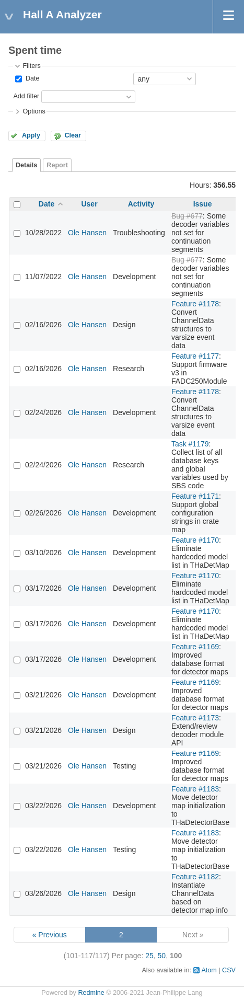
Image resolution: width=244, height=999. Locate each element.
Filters (31, 66)
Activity (141, 204)
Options (33, 111)
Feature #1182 (195, 876)
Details (26, 165)
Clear (72, 135)
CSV (229, 970)
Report (57, 165)
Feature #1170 (195, 540)
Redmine (91, 992)
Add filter (26, 96)
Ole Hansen (87, 232)
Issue (202, 204)
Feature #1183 (195, 789)
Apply (31, 135)
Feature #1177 (195, 356)
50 (162, 955)
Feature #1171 (195, 496)
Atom (208, 970)
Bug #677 (187, 216)
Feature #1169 (195, 646)
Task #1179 (190, 444)
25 (149, 955)
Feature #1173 (195, 718)
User (89, 204)
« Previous (49, 935)
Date (31, 78)
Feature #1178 (195, 304)
